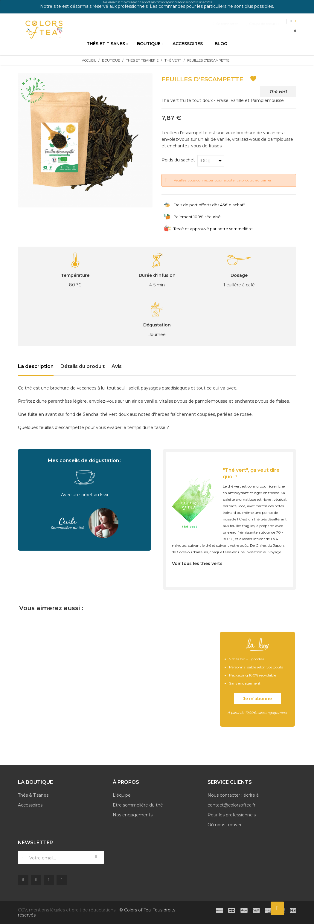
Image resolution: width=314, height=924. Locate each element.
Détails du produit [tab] (82, 366)
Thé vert (278, 91)
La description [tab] (36, 366)
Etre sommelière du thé (138, 805)
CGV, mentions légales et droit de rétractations (66, 910)
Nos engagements (133, 815)
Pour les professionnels (232, 815)
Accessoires (30, 805)
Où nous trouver (225, 824)
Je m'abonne (257, 698)
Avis (117, 366)
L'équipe (122, 795)
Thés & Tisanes (33, 795)
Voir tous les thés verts (197, 563)
